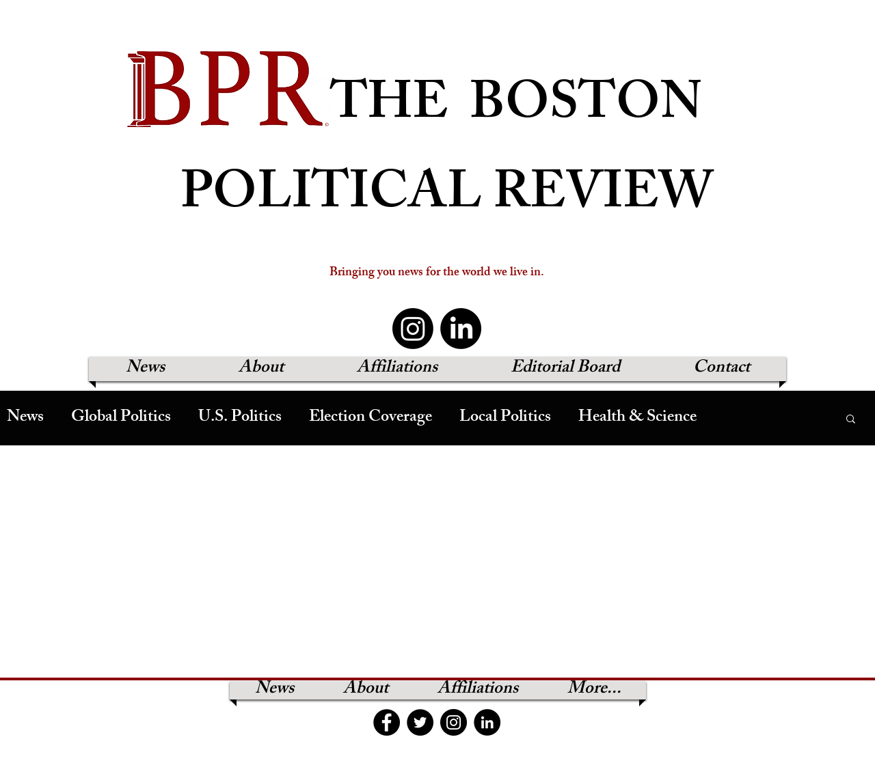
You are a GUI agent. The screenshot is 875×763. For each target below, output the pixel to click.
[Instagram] (412, 328)
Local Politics (505, 418)
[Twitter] (420, 722)
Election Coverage (370, 418)
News (25, 418)
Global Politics (121, 418)
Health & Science (637, 418)
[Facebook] (386, 722)
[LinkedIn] (460, 328)
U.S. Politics (240, 418)
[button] (850, 420)
